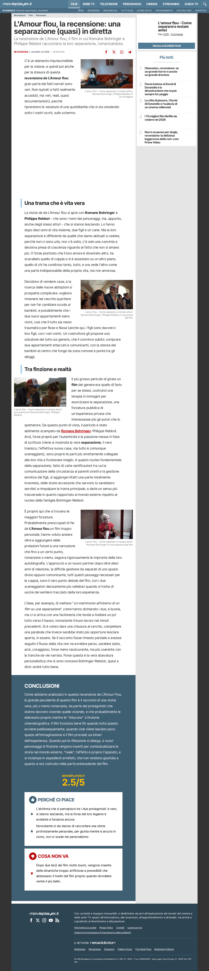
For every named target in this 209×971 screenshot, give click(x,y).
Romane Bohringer (76, 431)
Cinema (152, 4)
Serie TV (89, 4)
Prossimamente (164, 10)
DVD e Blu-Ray (184, 10)
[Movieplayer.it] (17, 4)
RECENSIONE (21, 52)
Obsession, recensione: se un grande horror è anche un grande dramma (162, 71)
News (81, 10)
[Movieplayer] (44, 913)
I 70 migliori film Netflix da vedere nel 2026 (160, 117)
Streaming (171, 4)
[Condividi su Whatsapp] (122, 52)
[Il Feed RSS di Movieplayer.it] (57, 920)
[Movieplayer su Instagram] (44, 920)
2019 (166, 34)
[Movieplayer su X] (37, 920)
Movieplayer (20, 15)
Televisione (109, 4)
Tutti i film (127, 10)
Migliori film (110, 10)
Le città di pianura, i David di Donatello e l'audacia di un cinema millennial (161, 103)
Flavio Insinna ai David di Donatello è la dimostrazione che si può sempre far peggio (162, 87)
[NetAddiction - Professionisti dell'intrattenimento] (102, 943)
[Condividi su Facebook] (106, 52)
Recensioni (93, 10)
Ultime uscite (144, 10)
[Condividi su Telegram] (129, 52)
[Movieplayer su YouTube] (51, 920)
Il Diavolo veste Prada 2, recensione (32, 10)
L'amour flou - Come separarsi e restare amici (175, 26)
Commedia (177, 34)
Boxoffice (200, 10)
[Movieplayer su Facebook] (31, 920)
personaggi (132, 4)
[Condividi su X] (114, 52)
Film (74, 4)
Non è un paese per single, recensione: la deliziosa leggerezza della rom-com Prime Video (160, 136)
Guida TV (191, 4)
